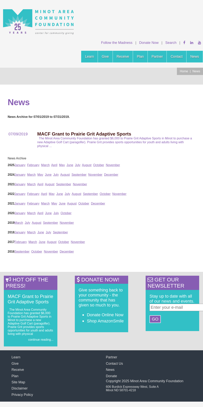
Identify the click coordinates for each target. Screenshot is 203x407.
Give (105, 56)
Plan (140, 56)
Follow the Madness (117, 43)
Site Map (18, 382)
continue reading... (41, 339)
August (87, 165)
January (20, 165)
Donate (111, 376)
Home (184, 71)
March (45, 165)
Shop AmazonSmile (105, 321)
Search (170, 43)
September (79, 174)
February (33, 165)
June (70, 165)
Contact (176, 56)
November (113, 165)
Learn (89, 56)
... (50, 146)
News (194, 56)
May (62, 165)
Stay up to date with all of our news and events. (171, 299)
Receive (123, 56)
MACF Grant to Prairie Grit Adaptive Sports (30, 299)
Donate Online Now (105, 314)
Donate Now (148, 43)
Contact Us (114, 363)
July (77, 165)
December (111, 174)
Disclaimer (20, 388)
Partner (157, 56)
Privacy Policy (22, 395)
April (54, 165)
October (98, 165)
